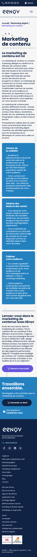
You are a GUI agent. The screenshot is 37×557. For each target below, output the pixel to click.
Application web (8, 497)
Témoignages (7, 475)
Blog (3, 479)
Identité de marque (9, 465)
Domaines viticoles (9, 522)
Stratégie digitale (8, 500)
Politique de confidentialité (12, 528)
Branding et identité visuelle (12, 507)
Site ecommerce (8, 490)
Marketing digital (19, 23)
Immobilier (6, 518)
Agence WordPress (9, 494)
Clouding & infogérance (11, 469)
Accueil (5, 23)
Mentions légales (8, 532)
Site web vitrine (8, 487)
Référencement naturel (11, 503)
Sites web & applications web (13, 459)
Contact (5, 482)
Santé (4, 515)
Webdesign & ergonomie (11, 510)
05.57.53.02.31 (11, 443)
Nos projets (6, 472)
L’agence (5, 456)
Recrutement (7, 525)
